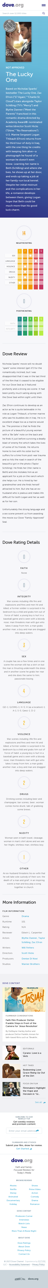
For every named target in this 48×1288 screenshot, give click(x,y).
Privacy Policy (24, 1250)
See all (40, 1102)
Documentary (13, 1200)
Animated (13, 1197)
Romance (34, 1204)
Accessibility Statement (19, 1265)
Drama (25, 916)
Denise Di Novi (30, 958)
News (24, 1227)
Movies (13, 1185)
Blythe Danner (29, 938)
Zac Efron (37, 942)
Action (35, 1193)
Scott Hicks (28, 953)
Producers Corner (24, 1216)
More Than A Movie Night (24, 1231)
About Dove (24, 1246)
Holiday (13, 1204)
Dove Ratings (24, 1243)
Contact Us (24, 1254)
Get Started (24, 1148)
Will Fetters (28, 947)
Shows (35, 1185)
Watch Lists (24, 1223)
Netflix (13, 1189)
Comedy (35, 1197)
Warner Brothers (31, 964)
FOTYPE (42, 1261)
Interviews (24, 1220)
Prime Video (35, 1189)
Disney (13, 1193)
